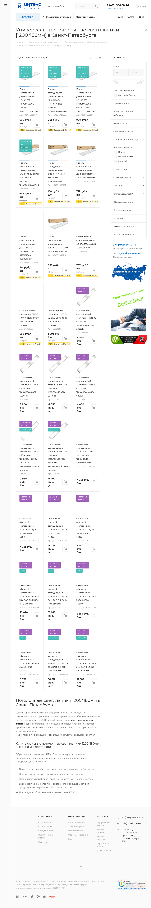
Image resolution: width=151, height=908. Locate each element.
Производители (76, 830)
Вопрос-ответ (104, 851)
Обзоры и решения (78, 835)
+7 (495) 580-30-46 (117, 5)
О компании (44, 822)
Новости (42, 842)
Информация (77, 816)
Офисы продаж (46, 826)
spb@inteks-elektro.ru (128, 253)
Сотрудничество (46, 830)
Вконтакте (81, 866)
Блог (70, 839)
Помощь (102, 816)
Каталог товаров (76, 822)
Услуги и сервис (76, 826)
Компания (45, 816)
